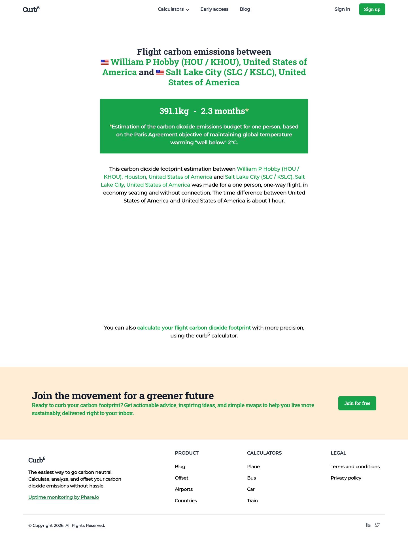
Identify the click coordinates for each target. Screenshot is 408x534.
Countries (186, 500)
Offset (181, 478)
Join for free (357, 403)
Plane (253, 466)
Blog (245, 9)
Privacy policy (346, 478)
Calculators (264, 453)
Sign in (342, 9)
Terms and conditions (355, 466)
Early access (214, 9)
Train (252, 500)
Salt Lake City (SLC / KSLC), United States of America (236, 77)
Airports (184, 489)
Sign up (372, 9)
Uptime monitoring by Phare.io (63, 497)
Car (250, 489)
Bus (251, 478)
